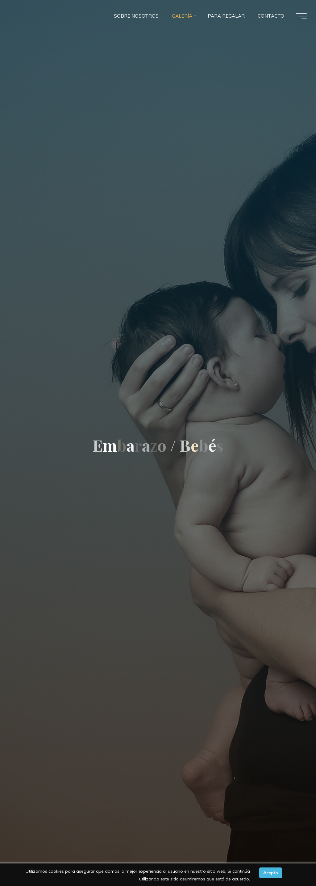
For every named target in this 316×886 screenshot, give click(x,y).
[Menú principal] (301, 16)
